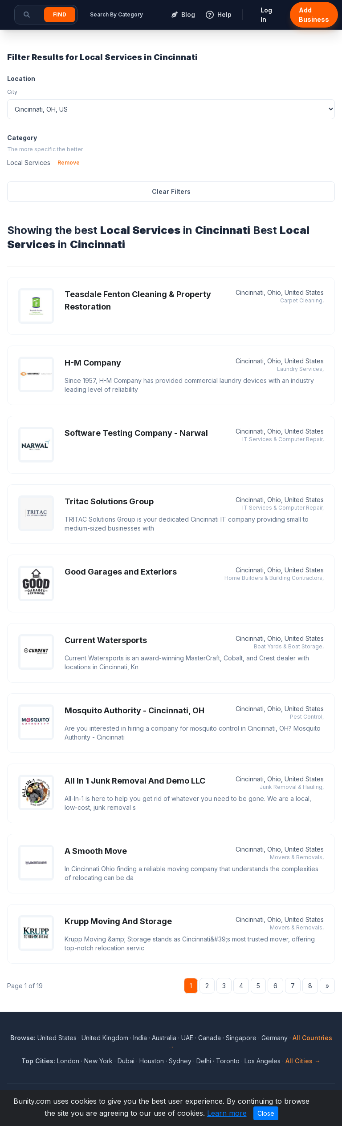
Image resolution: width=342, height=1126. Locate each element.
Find (59, 14)
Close (265, 1113)
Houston (151, 1061)
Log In (266, 14)
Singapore (241, 1038)
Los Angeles (262, 1061)
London (68, 1061)
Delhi (203, 1061)
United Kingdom (104, 1038)
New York (98, 1061)
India (140, 1038)
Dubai (126, 1061)
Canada (209, 1038)
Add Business (314, 14)
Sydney (180, 1061)
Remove (68, 162)
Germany (274, 1038)
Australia (164, 1038)
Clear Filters (171, 191)
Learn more (227, 1113)
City (12, 91)
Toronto (228, 1061)
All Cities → (303, 1061)
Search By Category (116, 14)
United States (57, 1038)
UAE (187, 1038)
